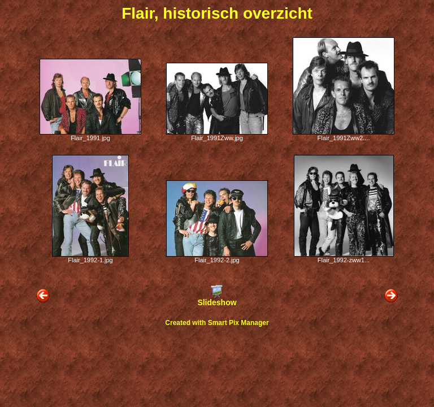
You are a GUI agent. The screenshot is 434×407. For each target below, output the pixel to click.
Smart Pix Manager (238, 323)
